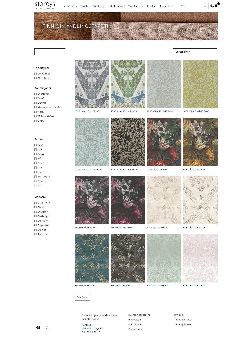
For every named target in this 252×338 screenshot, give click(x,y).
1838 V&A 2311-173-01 (160, 111)
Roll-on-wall (117, 6)
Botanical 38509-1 (157, 169)
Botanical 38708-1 (157, 285)
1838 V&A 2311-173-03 (88, 169)
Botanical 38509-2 (194, 169)
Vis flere (82, 297)
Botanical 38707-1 (157, 227)
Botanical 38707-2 (194, 227)
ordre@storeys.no (92, 328)
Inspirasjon (166, 6)
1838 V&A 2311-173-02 (196, 111)
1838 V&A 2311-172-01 (87, 111)
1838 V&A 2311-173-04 (124, 169)
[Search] (204, 5)
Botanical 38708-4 (194, 285)
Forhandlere (135, 329)
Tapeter (85, 6)
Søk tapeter (100, 6)
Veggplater (70, 6)
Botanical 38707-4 (122, 285)
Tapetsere (135, 6)
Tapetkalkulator (182, 319)
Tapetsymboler (182, 324)
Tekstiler (152, 6)
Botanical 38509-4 (122, 227)
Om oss (177, 314)
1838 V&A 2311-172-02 (124, 111)
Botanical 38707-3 (86, 285)
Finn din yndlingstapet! (75, 26)
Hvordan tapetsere (139, 314)
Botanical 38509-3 (86, 227)
